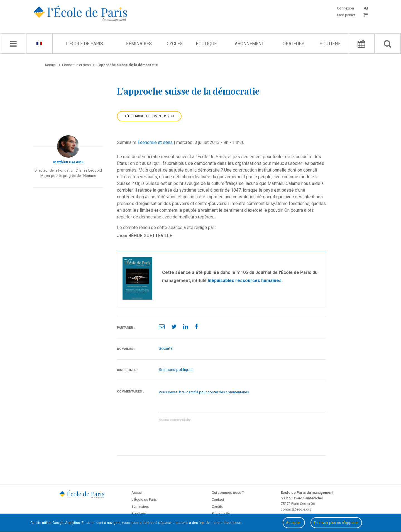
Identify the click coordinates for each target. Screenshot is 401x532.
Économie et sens (155, 142)
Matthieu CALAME (68, 162)
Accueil (137, 492)
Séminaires (139, 43)
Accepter (294, 523)
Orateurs (293, 43)
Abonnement (249, 43)
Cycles (175, 43)
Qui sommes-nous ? (228, 492)
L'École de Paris (84, 43)
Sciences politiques (176, 369)
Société (166, 348)
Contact (218, 499)
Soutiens (330, 43)
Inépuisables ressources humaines (245, 280)
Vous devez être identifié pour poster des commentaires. (204, 392)
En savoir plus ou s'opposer (336, 523)
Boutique (206, 43)
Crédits (217, 506)
